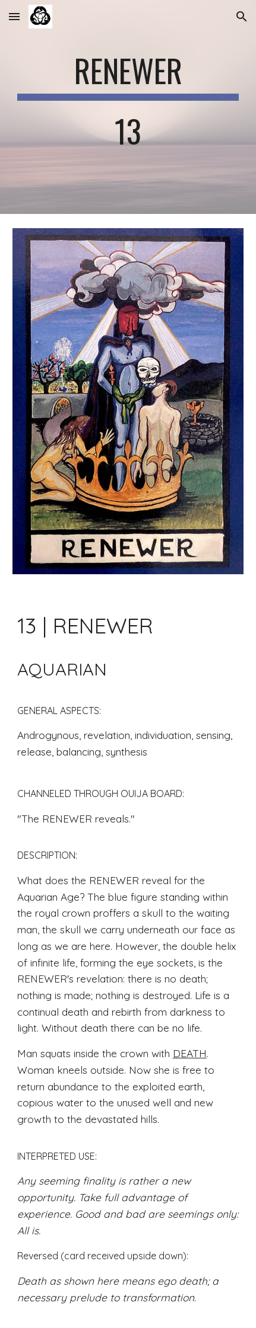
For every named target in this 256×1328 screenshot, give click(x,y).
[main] (128, 107)
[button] (14, 16)
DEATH (190, 1053)
